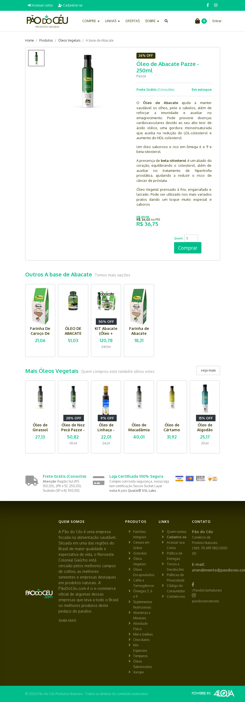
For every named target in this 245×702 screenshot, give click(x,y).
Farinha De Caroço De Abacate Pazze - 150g (40, 335)
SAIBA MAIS (67, 621)
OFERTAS (132, 21)
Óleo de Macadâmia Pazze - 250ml (139, 432)
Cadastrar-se (70, 5)
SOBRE (152, 21)
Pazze (141, 76)
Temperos (140, 656)
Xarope (138, 672)
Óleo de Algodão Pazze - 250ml (205, 432)
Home (29, 40)
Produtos (46, 40)
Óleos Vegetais (69, 40)
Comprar (187, 248)
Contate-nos (176, 596)
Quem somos (176, 532)
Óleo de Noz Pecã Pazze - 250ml (73, 430)
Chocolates (141, 640)
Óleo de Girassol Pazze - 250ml (40, 432)
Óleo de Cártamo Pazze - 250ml (172, 432)
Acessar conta (40, 5)
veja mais (208, 370)
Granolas (140, 553)
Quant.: (179, 238)
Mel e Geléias (143, 634)
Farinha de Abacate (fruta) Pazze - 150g (139, 335)
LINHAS (112, 21)
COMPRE (91, 21)
